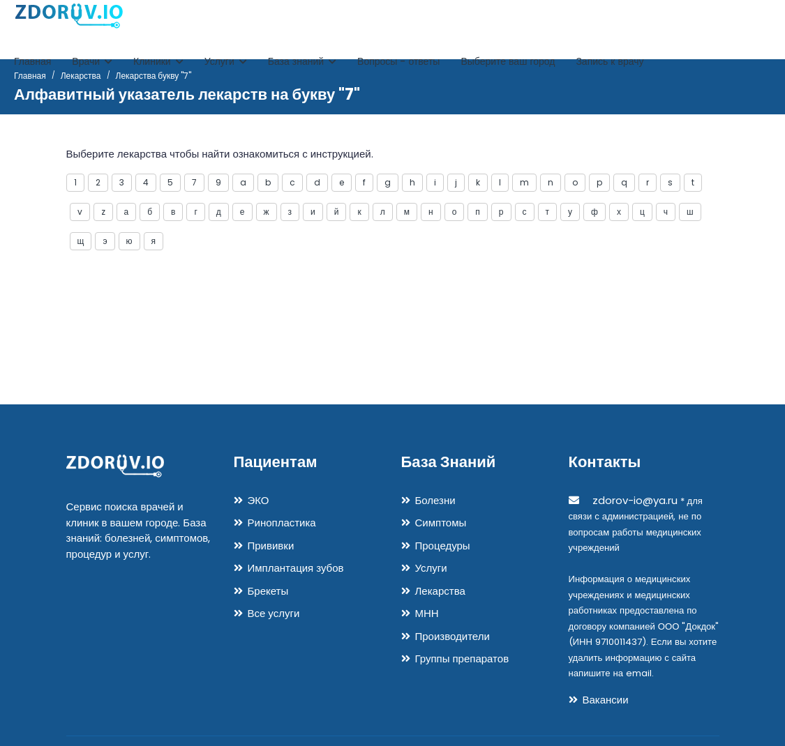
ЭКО (258, 500)
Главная (32, 61)
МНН (427, 613)
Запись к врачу (609, 61)
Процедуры (442, 545)
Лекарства (440, 591)
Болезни (435, 500)
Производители (452, 636)
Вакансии (606, 699)
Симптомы (441, 522)
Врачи (92, 61)
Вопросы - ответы (398, 61)
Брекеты (268, 591)
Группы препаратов (462, 658)
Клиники (158, 61)
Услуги (225, 61)
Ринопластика (282, 522)
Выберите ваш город (508, 61)
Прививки (271, 545)
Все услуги (274, 613)
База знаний (302, 61)
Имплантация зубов (296, 568)
